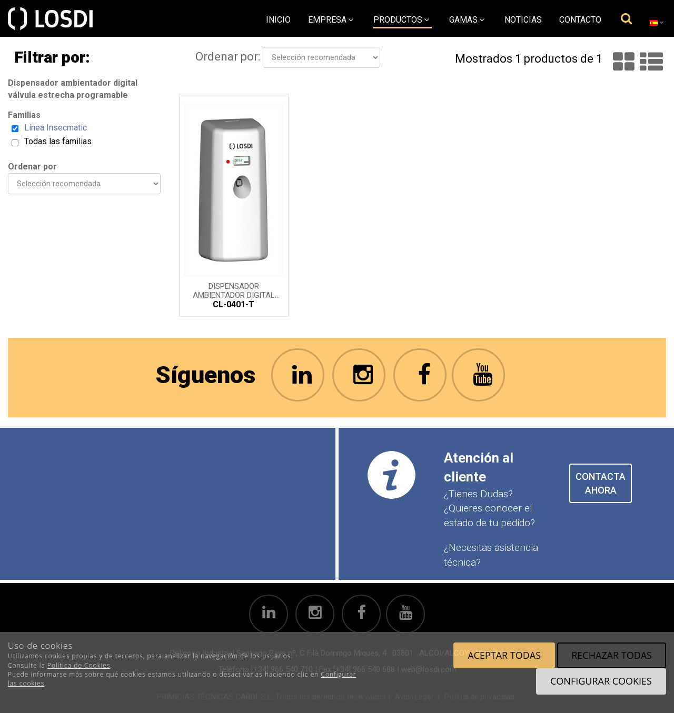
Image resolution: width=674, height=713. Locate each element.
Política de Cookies (78, 665)
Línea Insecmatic (55, 128)
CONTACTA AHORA (601, 483)
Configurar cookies (601, 681)
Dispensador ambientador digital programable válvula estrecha (234, 290)
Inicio (278, 20)
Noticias (523, 20)
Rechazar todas (611, 655)
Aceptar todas (504, 655)
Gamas (466, 20)
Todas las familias (58, 141)
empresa (330, 20)
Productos (401, 20)
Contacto (580, 20)
